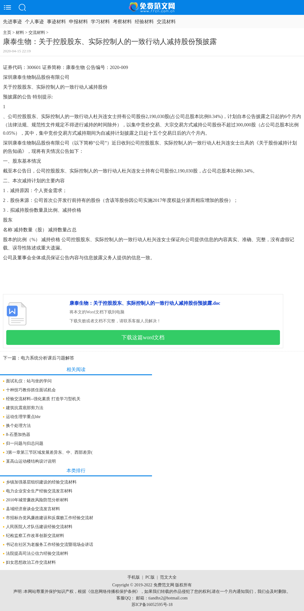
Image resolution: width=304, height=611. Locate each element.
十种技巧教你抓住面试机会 (31, 390)
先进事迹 (12, 21)
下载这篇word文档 (142, 337)
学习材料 (100, 21)
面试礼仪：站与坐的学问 (29, 381)
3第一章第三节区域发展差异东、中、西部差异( (49, 452)
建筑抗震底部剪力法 (24, 408)
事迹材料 (56, 21)
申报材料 (78, 21)
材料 (20, 32)
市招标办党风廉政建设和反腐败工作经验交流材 (49, 518)
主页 (7, 32)
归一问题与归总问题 (24, 443)
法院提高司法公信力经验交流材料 (37, 553)
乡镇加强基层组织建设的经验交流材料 (41, 482)
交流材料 (166, 21)
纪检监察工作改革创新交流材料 (35, 535)
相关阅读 (76, 369)
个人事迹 (34, 21)
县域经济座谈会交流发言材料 (33, 509)
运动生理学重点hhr (23, 416)
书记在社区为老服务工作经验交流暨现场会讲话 (49, 544)
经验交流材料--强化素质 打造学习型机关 (43, 399)
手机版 (133, 577)
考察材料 (122, 21)
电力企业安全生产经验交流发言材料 (39, 491)
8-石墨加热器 (18, 434)
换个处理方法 (18, 425)
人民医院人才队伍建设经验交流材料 (39, 526)
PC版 (149, 577)
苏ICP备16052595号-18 (152, 604)
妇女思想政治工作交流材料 (31, 562)
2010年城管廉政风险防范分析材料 (37, 500)
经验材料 (144, 21)
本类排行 (76, 470)
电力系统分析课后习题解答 (47, 358)
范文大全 (168, 577)
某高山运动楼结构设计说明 (31, 461)
